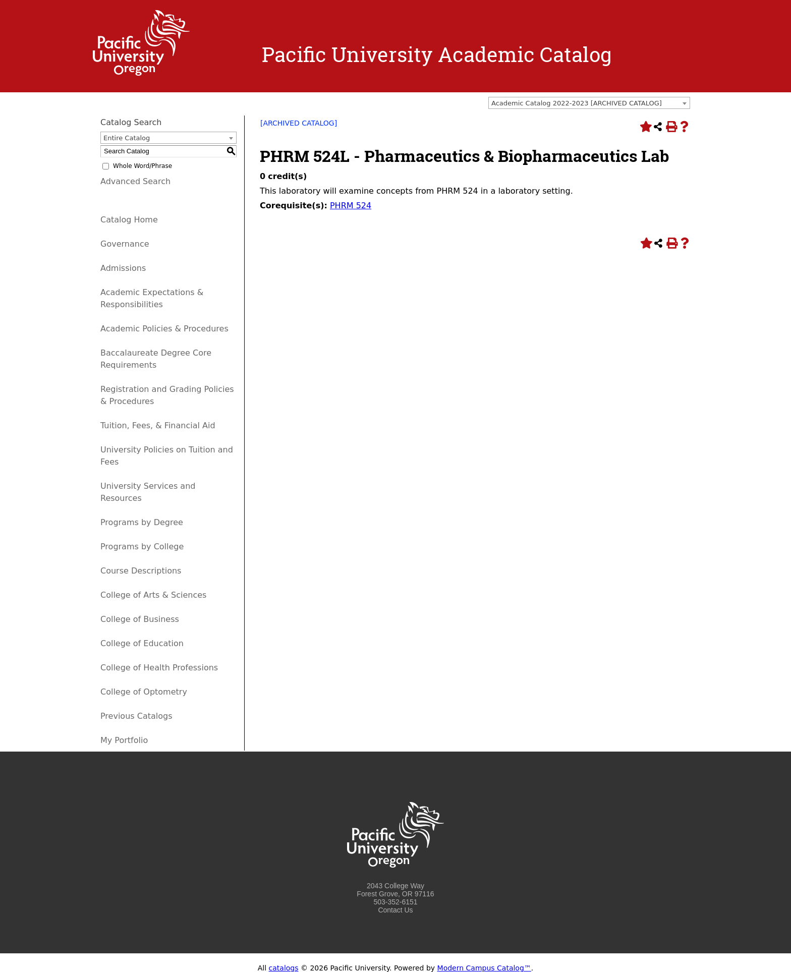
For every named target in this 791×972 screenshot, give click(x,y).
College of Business (139, 619)
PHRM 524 (350, 205)
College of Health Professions (159, 667)
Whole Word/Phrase (142, 165)
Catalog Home (129, 219)
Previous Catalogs (136, 716)
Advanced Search (135, 181)
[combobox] (589, 103)
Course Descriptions (140, 571)
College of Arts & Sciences (153, 595)
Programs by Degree (141, 522)
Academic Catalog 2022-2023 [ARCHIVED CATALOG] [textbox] (576, 103)
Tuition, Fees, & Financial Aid (157, 425)
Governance (124, 244)
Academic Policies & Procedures (164, 328)
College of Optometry (143, 692)
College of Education (142, 643)
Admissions (123, 268)
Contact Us (395, 910)
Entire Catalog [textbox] (126, 138)
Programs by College (142, 546)
